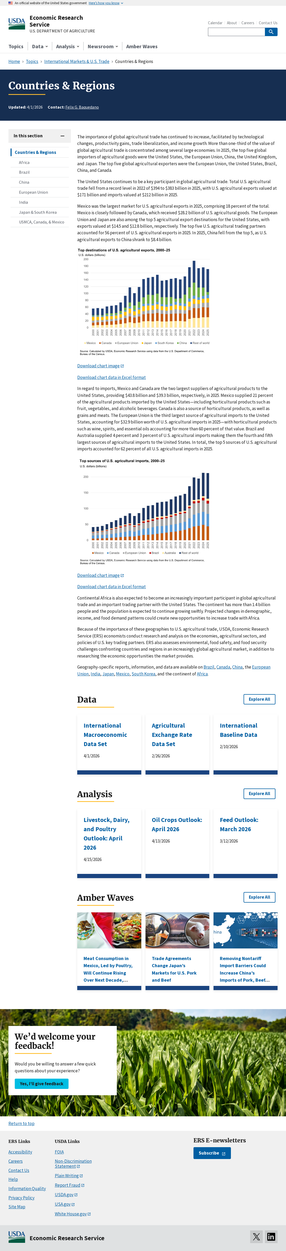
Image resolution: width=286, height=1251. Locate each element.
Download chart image (98, 366)
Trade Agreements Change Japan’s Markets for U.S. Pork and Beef (174, 969)
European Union (33, 192)
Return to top (21, 1123)
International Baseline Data (238, 730)
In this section (28, 136)
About (232, 23)
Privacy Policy (21, 1198)
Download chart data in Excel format (111, 377)
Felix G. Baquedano (82, 107)
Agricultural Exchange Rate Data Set (172, 735)
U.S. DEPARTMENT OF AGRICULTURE (62, 31)
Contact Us (268, 23)
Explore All (259, 699)
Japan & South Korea (38, 212)
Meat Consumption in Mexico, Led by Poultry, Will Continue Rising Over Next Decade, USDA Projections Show (108, 972)
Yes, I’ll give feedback (41, 1084)
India (23, 202)
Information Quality (27, 1188)
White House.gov (71, 1214)
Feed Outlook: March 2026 (239, 824)
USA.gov (63, 1204)
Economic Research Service (56, 21)
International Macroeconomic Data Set (105, 735)
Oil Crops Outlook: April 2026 (177, 824)
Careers (247, 23)
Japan (108, 674)
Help (13, 1179)
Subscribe (209, 1153)
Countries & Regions (35, 152)
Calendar (215, 23)
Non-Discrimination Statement (73, 1163)
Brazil (24, 172)
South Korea (143, 674)
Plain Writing (67, 1176)
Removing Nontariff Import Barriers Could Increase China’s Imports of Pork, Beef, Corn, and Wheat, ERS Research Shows (243, 976)
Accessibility (20, 1152)
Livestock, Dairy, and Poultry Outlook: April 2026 (106, 833)
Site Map (16, 1207)
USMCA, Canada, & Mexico (41, 222)
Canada (223, 667)
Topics (15, 46)
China (24, 182)
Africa (24, 162)
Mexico (122, 674)
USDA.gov (64, 1195)
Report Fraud (67, 1185)
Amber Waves (142, 46)
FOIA (59, 1152)
